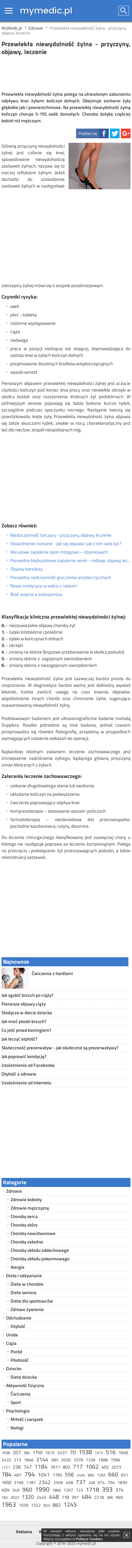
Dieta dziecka (24, 1377)
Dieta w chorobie (27, 1284)
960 (27, 1489)
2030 (66, 1460)
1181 (31, 1482)
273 (17, 1460)
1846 (29, 1460)
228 (92, 1482)
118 (65, 1497)
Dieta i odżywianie (24, 1275)
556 (69, 1474)
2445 (41, 1497)
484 (87, 1496)
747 (28, 1466)
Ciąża (11, 1343)
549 (16, 1490)
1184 (41, 1466)
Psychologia (18, 1410)
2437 (62, 1452)
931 (124, 1475)
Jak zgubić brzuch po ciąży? (27, 995)
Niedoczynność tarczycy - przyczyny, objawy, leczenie (60, 535)
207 (17, 1452)
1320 (28, 1497)
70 (73, 1452)
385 (54, 1460)
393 (107, 1489)
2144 (42, 1459)
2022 (15, 1497)
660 (113, 1474)
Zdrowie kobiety (26, 1199)
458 (69, 1482)
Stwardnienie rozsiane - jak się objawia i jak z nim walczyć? (65, 543)
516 (111, 1451)
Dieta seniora (24, 1292)
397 (75, 1497)
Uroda (12, 1334)
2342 (45, 1482)
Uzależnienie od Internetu (26, 1082)
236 (17, 1466)
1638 (6, 1453)
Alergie (17, 1267)
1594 (115, 1459)
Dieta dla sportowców (32, 1300)
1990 (42, 1489)
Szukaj (124, 10)
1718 (92, 1489)
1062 (92, 1466)
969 (119, 1497)
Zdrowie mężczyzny (30, 1207)
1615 (50, 1452)
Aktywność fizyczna (25, 1385)
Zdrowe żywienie (27, 1309)
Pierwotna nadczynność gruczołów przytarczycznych (60, 577)
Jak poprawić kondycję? (24, 1056)
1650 (6, 1482)
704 (111, 1482)
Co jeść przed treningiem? (26, 1030)
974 (101, 1482)
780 (5, 1497)
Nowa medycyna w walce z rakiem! (43, 586)
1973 (99, 1453)
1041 (44, 1475)
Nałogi (17, 1427)
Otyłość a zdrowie (19, 1073)
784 (6, 1474)
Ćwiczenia (21, 1393)
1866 (56, 1490)
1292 (101, 1475)
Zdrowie (14, 1191)
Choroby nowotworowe (33, 1233)
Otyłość (18, 1326)
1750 (37, 1452)
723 (79, 1490)
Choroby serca (24, 1216)
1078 (78, 1460)
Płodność (20, 1360)
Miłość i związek (27, 1419)
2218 (99, 1497)
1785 (57, 1475)
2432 (6, 1460)
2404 (81, 1475)
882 (57, 1504)
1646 (123, 1452)
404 (6, 1489)
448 (54, 1496)
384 (27, 1453)
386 (110, 1497)
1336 (90, 1460)
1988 (103, 1460)
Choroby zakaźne (27, 1241)
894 (91, 1475)
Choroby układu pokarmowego (40, 1258)
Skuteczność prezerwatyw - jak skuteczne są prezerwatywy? (60, 1047)
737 (81, 1481)
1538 (85, 1452)
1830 (122, 1482)
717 (78, 1466)
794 (29, 1474)
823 (46, 1505)
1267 (68, 1490)
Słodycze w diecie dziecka (27, 1012)
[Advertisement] (66, 73)
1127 (6, 1467)
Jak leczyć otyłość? (19, 1038)
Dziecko (13, 1368)
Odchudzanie (18, 1317)
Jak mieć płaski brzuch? (24, 1021)
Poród (16, 1351)
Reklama (24, 1531)
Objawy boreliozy (26, 569)
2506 (58, 1482)
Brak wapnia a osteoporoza (36, 594)
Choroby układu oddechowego (40, 1250)
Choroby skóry (24, 1224)
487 (17, 1475)
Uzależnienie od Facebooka (28, 1065)
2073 (116, 1467)
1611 (55, 1466)
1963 (9, 1504)
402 (105, 1466)
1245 (70, 1504)
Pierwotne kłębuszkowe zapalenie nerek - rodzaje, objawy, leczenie (70, 560)
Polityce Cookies (89, 1539)
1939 (23, 1505)
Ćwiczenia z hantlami (52, 973)
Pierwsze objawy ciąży (24, 1003)
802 (66, 1466)
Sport (16, 1402)
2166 (19, 1482)
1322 (36, 1505)
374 (119, 1489)
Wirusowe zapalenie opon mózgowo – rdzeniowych (59, 552)
